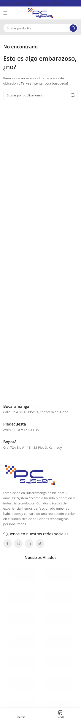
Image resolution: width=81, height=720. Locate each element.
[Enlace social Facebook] (7, 543)
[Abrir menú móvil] (5, 13)
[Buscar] (40, 28)
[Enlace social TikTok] (40, 543)
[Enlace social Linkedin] (29, 543)
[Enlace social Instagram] (18, 543)
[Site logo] (40, 12)
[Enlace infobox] (21, 406)
